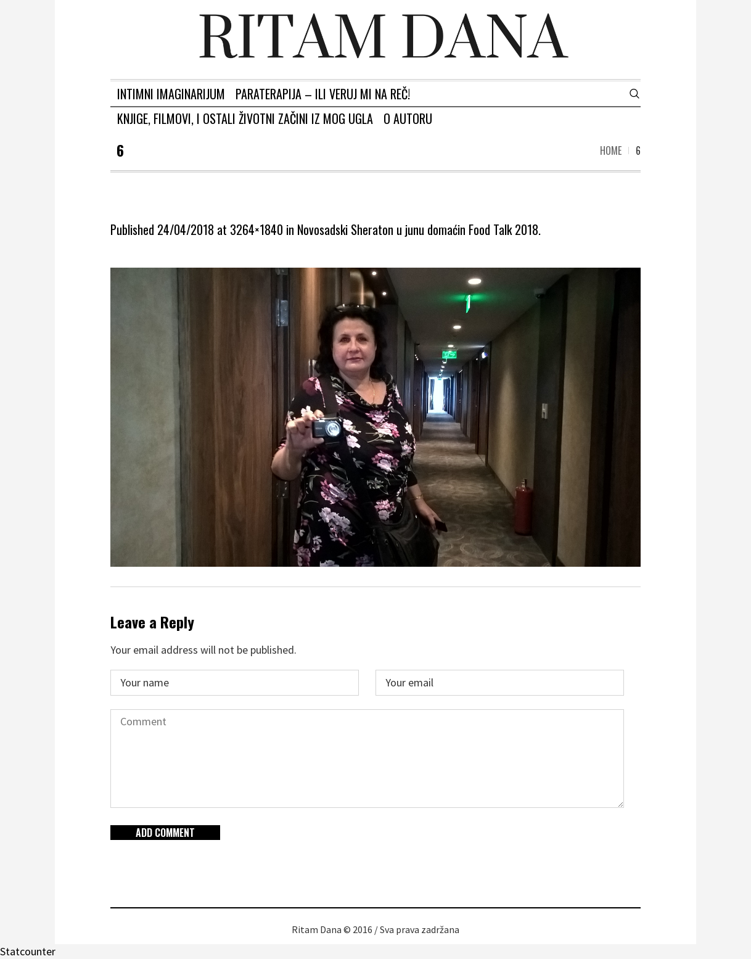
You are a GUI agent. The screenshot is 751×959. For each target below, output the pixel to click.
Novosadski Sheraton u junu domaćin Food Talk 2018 (417, 229)
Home (611, 150)
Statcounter (27, 951)
